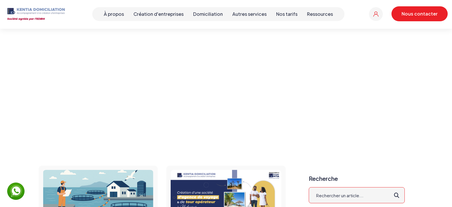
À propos (114, 14)
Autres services (249, 14)
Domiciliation (208, 14)
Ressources (320, 14)
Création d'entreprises (158, 14)
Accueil (206, 88)
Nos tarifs (286, 14)
